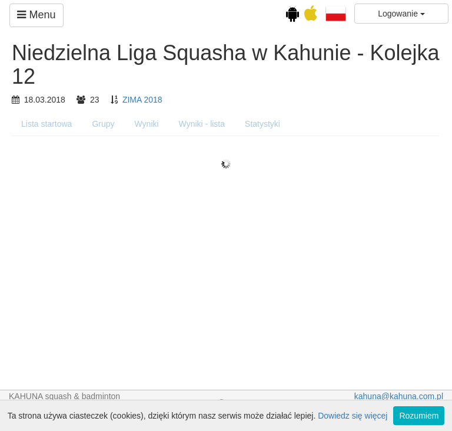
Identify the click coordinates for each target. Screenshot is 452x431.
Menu (36, 15)
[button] (335, 13)
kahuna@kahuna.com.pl (398, 396)
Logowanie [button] (401, 13)
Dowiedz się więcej (352, 415)
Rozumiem (418, 415)
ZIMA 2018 (142, 99)
